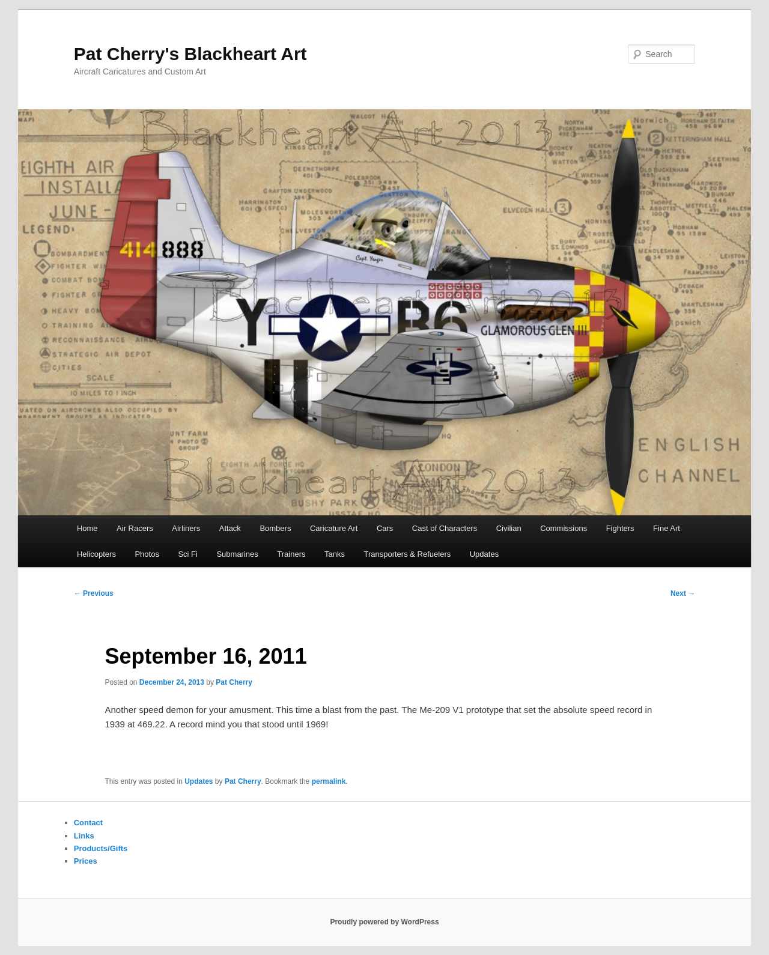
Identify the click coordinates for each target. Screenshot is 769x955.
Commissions (563, 528)
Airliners (186, 528)
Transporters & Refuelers (407, 554)
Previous (94, 593)
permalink (329, 781)
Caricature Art (333, 528)
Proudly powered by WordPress (384, 922)
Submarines (237, 554)
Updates (484, 554)
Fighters (620, 528)
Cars (385, 528)
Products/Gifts (101, 848)
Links (84, 835)
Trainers (291, 554)
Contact (88, 822)
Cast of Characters (444, 528)
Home (87, 528)
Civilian (508, 528)
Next (682, 593)
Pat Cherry (234, 682)
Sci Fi (188, 554)
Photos (147, 554)
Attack (230, 528)
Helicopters (96, 554)
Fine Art (666, 528)
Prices (85, 861)
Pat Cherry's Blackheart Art (190, 54)
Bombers (275, 528)
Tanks (334, 554)
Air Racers (135, 528)
